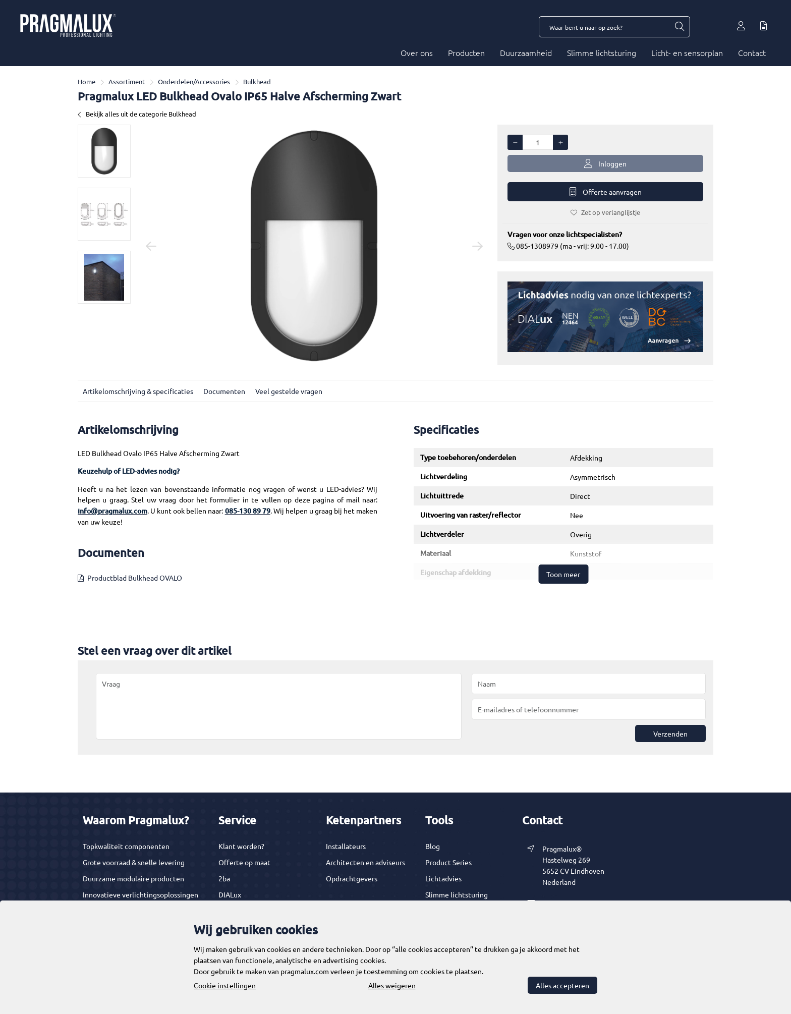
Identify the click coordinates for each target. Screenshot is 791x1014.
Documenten (224, 391)
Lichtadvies (443, 878)
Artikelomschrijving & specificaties (138, 391)
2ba (224, 878)
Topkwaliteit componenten (126, 846)
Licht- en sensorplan (687, 52)
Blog (432, 846)
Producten (466, 52)
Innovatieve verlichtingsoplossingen (140, 894)
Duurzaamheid (526, 52)
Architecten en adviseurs (365, 862)
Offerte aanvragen (606, 192)
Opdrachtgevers (351, 878)
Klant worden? (241, 846)
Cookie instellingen (225, 985)
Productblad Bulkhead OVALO (134, 577)
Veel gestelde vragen (288, 391)
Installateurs (346, 846)
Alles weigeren (392, 985)
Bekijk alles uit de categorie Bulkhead (137, 113)
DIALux (229, 894)
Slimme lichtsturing (601, 52)
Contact (752, 52)
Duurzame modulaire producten (133, 878)
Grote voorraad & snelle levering (134, 862)
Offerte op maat (244, 862)
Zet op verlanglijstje (605, 212)
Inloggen (605, 163)
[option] (104, 151)
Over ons (417, 52)
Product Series (448, 862)
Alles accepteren (562, 985)
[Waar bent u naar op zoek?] (679, 27)
